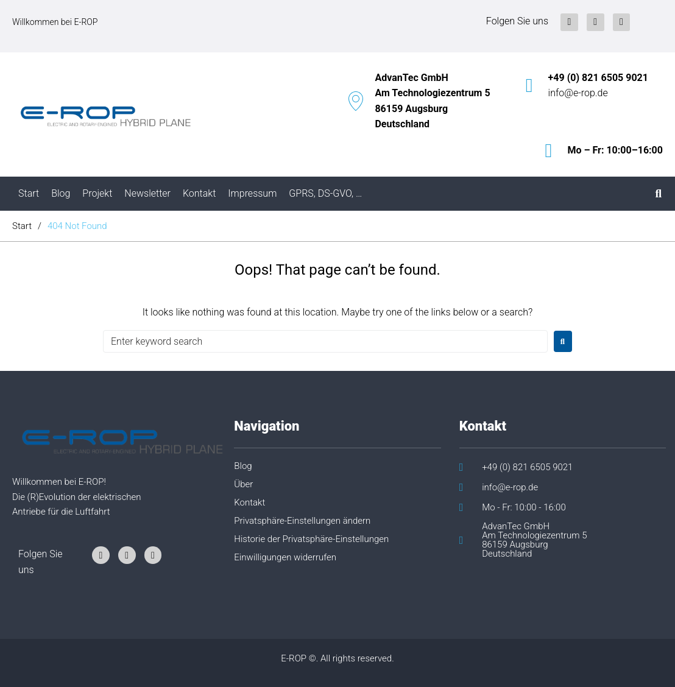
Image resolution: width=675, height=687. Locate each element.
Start (22, 225)
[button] (332, 525)
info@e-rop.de (578, 93)
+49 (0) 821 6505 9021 (598, 77)
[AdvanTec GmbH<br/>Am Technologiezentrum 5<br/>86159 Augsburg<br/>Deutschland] (356, 101)
